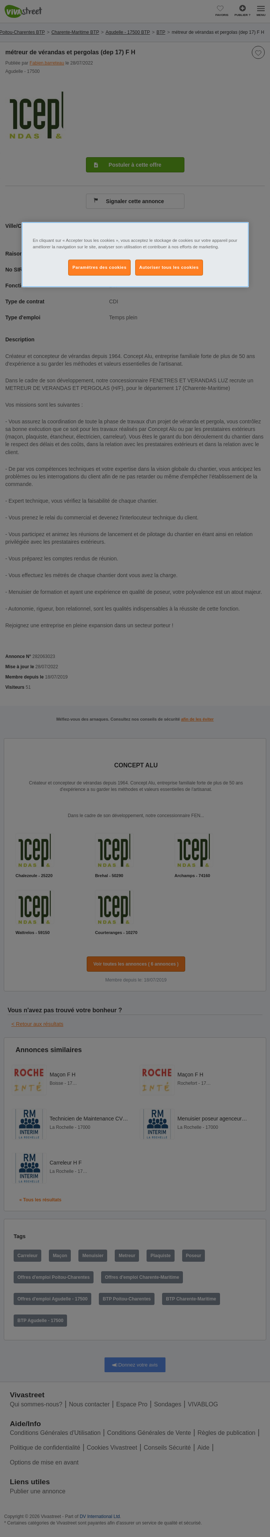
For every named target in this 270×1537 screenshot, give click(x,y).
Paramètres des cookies (99, 267)
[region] (135, 254)
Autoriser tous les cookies (169, 267)
